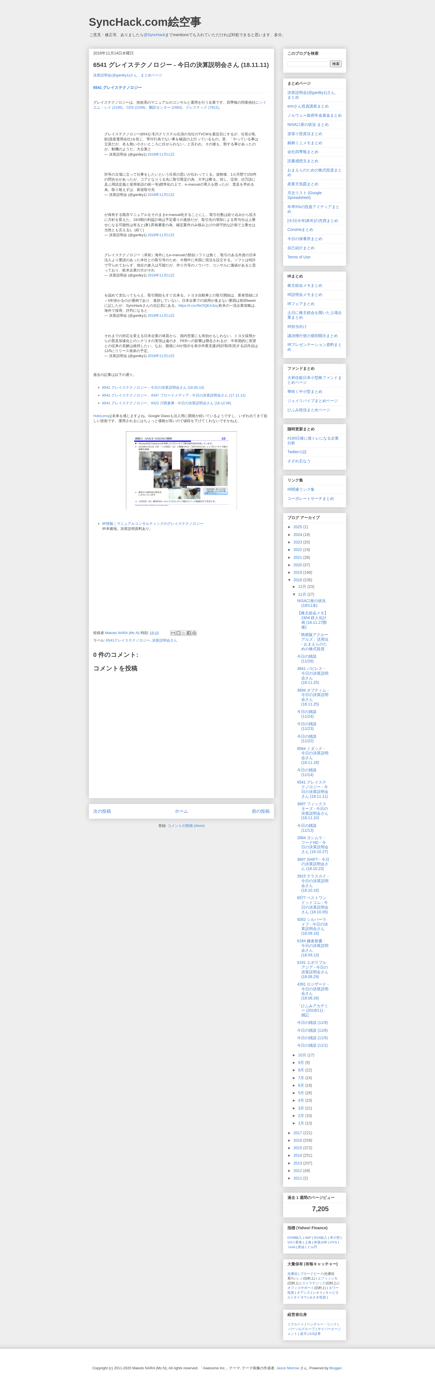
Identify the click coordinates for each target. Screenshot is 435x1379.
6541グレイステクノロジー (128, 640)
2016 (298, 1140)
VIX (290, 1242)
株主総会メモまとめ (304, 285)
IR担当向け (297, 326)
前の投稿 (261, 811)
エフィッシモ (328, 1278)
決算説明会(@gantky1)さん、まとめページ (127, 75)
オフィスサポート (300, 1288)
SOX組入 (320, 1237)
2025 (298, 527)
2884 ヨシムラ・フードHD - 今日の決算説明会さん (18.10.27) (312, 845)
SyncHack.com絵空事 (145, 22)
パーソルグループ (301, 1329)
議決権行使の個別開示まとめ (312, 335)
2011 (298, 1178)
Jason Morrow (288, 1368)
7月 (301, 1078)
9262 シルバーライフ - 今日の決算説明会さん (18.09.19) (312, 926)
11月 (302, 594)
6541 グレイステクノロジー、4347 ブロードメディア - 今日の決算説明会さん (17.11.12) (174, 395)
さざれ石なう (299, 461)
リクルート (295, 1324)
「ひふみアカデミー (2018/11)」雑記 (312, 1011)
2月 (301, 1115)
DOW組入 (294, 1237)
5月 (301, 1093)
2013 (298, 1163)
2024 (298, 534)
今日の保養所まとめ (304, 238)
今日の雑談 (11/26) (307, 658)
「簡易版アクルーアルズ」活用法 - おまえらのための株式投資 (312, 641)
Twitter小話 (297, 452)
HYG (333, 1242)
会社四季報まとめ (302, 151)
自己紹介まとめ (301, 248)
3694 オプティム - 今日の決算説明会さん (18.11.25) (313, 697)
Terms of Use (298, 257)
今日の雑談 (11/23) (307, 726)
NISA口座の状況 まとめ (308, 124)
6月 (301, 1085)
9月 (301, 1062)
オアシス (303, 1292)
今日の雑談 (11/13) (307, 827)
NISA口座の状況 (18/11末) (311, 603)
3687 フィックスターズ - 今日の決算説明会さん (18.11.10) (312, 811)
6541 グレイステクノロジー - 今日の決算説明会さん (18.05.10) (153, 387)
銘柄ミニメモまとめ (304, 143)
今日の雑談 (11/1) (312, 1045)
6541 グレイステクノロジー (117, 87)
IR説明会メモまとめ (304, 294)
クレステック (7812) (202, 107)
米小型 (335, 1237)
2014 (298, 1155)
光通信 (292, 1273)
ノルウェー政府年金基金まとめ (314, 115)
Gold (291, 1247)
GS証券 (315, 1333)
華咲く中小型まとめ (304, 391)
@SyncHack (154, 35)
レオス (318, 1292)
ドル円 (312, 1247)
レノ (299, 1278)
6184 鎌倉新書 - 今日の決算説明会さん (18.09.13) (312, 948)
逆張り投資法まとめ (304, 133)
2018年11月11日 (161, 154)
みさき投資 (317, 1297)
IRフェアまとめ (301, 303)
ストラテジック (313, 1283)
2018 (298, 580)
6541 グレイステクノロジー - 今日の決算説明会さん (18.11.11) (312, 789)
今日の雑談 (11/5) (312, 1038)
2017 (298, 1133)
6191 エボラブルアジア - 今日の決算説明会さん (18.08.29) (312, 969)
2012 (298, 1170)
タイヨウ (300, 1297)
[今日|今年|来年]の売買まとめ (312, 220)
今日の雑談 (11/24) (307, 714)
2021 (298, 557)
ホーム (181, 811)
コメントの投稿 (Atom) (186, 826)
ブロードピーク (311, 1273)
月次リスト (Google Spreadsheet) (304, 195)
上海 (308, 1242)
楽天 (303, 1333)
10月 (302, 1055)
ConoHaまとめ (300, 229)
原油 (301, 1247)
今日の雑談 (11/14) (307, 772)
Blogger (335, 1368)
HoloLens (100, 416)
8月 (301, 1070)
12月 (302, 586)
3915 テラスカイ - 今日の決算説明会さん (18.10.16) (313, 883)
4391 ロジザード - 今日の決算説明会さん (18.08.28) (313, 991)
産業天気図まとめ (302, 184)
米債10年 (320, 1242)
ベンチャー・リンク (322, 1324)
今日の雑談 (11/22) (307, 738)
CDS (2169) (135, 107)
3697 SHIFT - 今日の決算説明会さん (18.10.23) (313, 864)
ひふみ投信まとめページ (308, 410)
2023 (298, 542)
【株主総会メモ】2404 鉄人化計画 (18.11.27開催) (312, 620)
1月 (301, 1123)
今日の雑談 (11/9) (312, 1022)
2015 (298, 1148)
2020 (298, 565)
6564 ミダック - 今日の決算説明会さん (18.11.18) (312, 755)
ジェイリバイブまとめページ (312, 400)
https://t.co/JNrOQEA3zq (198, 305)
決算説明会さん (164, 640)
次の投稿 (102, 811)
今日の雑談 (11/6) (312, 1030)
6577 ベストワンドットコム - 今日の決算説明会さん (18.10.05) (312, 905)
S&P (308, 1237)
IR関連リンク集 (301, 489)
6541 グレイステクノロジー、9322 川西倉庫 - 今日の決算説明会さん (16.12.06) (166, 403)
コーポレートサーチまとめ (310, 498)
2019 (298, 572)
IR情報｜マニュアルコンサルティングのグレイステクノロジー (152, 524)
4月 (301, 1100)
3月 (301, 1108)
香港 (298, 1242)
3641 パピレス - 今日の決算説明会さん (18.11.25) (312, 675)
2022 (298, 549)
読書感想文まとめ (302, 161)
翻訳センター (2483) (165, 107)
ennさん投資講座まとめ (308, 106)
